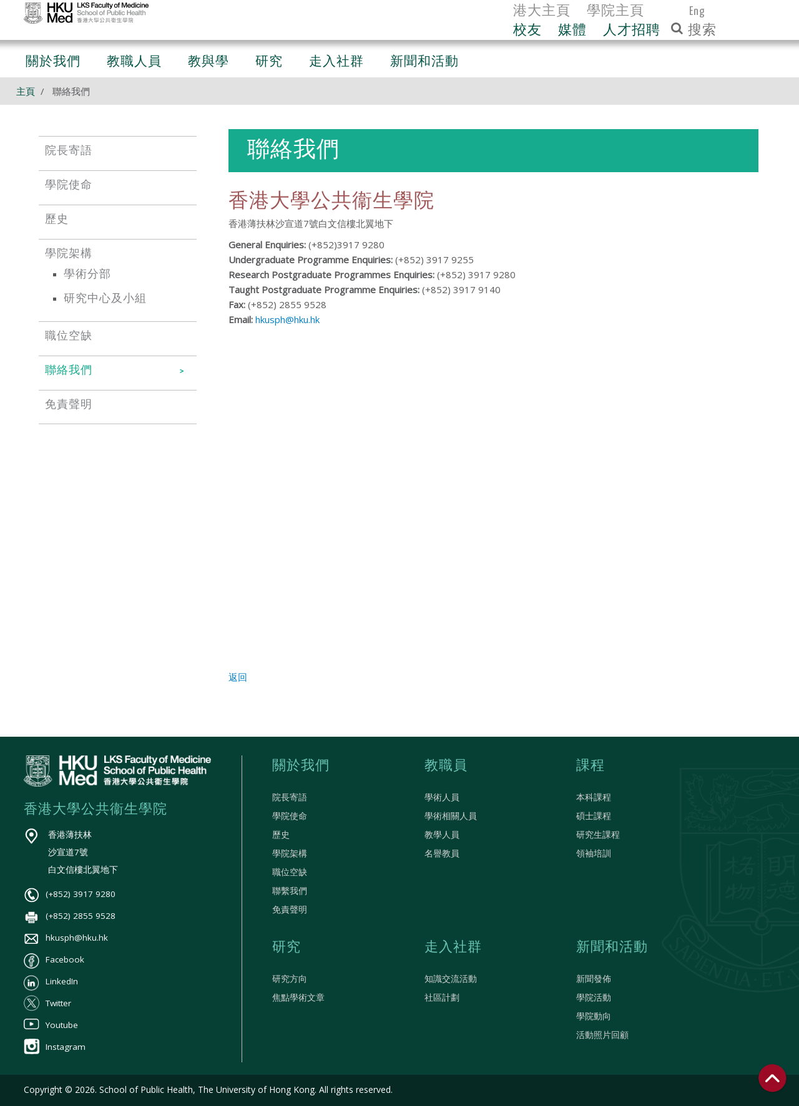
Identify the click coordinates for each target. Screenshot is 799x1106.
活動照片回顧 (602, 1035)
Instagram (55, 1046)
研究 (286, 947)
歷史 (281, 834)
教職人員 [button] (134, 62)
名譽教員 (441, 853)
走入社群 (453, 947)
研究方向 (289, 978)
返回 (237, 677)
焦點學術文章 (298, 997)
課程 (590, 766)
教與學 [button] (208, 62)
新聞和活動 (612, 947)
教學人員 (441, 834)
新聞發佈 (593, 978)
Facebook (54, 959)
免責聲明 (289, 909)
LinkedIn (51, 981)
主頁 (25, 91)
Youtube (51, 1025)
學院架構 (289, 853)
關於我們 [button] (53, 62)
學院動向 (593, 1016)
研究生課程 (598, 834)
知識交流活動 (450, 978)
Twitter (47, 1003)
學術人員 (441, 797)
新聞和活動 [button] (424, 62)
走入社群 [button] (336, 62)
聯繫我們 (289, 890)
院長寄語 (289, 797)
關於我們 (301, 766)
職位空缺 (289, 872)
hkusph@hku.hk (287, 319)
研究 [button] (269, 62)
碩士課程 (593, 816)
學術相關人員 (450, 816)
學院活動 (593, 997)
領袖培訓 (593, 853)
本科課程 (593, 797)
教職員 (446, 766)
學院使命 (289, 816)
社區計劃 (441, 997)
